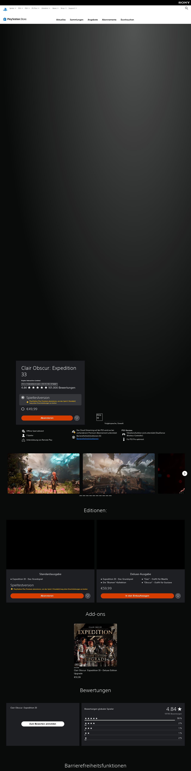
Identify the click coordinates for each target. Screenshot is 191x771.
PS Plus (34, 8)
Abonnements (109, 16)
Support (72, 8)
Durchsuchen (127, 16)
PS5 (19, 8)
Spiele (11, 8)
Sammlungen (76, 16)
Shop (62, 8)
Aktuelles (61, 16)
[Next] (184, 470)
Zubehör (45, 8)
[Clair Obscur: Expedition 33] (44, 471)
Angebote (93, 16)
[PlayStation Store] (15, 16)
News (55, 8)
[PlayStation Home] (5, 8)
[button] (87, 435)
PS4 (26, 8)
